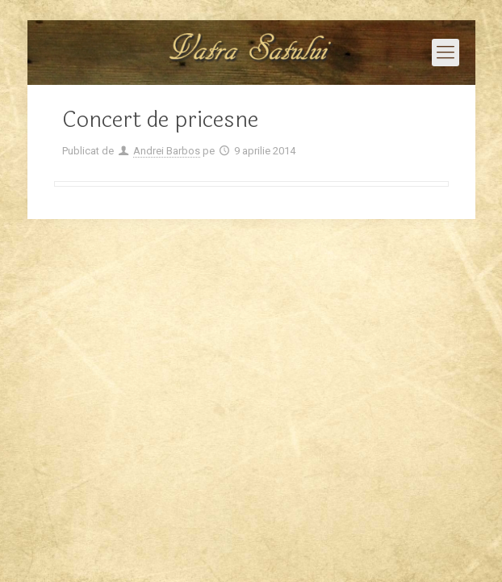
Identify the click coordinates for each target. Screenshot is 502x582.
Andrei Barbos (166, 151)
